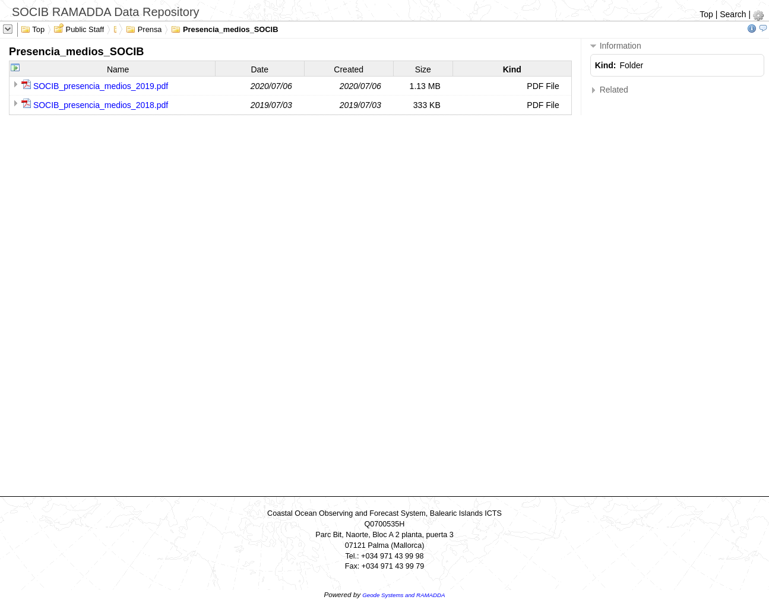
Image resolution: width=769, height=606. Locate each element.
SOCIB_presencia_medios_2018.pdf (100, 105)
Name (118, 69)
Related (609, 90)
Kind (512, 69)
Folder (632, 65)
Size (423, 69)
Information (615, 46)
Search (733, 14)
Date (259, 69)
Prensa (144, 28)
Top (706, 14)
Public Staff (79, 28)
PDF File (543, 86)
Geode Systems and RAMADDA (403, 595)
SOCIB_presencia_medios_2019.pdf (100, 86)
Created (348, 69)
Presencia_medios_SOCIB (224, 28)
